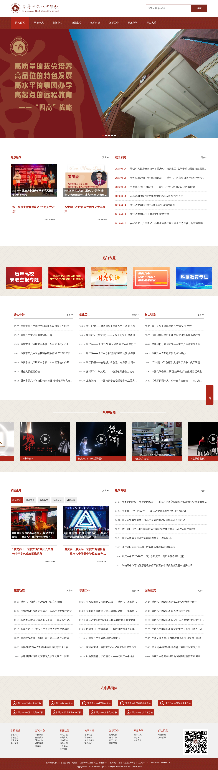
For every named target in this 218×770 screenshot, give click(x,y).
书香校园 (64, 743)
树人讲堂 (64, 734)
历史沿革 (14, 740)
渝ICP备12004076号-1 (133, 766)
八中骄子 (162, 737)
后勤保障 (113, 743)
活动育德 (64, 740)
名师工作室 (89, 740)
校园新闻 (39, 734)
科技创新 (64, 749)
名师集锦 (162, 734)
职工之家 (113, 740)
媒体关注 (39, 737)
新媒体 (38, 746)
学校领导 (14, 737)
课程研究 (88, 737)
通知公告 (39, 740)
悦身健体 (64, 746)
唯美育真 (64, 737)
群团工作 (113, 737)
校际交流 (138, 740)
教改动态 (88, 734)
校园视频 (39, 743)
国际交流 (138, 734)
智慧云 (137, 737)
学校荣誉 (14, 743)
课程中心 (88, 743)
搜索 (199, 8)
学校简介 (14, 734)
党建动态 (113, 734)
